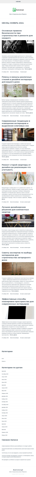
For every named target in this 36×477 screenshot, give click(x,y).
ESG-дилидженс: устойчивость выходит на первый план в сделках (16, 459)
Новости (4, 361)
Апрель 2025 (4, 387)
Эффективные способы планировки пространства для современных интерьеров (18, 301)
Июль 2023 (4, 418)
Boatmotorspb (18, 470)
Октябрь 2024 (5, 401)
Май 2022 (4, 429)
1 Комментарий (23, 71)
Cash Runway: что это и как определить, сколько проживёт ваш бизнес (17, 452)
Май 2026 (4, 371)
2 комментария (23, 159)
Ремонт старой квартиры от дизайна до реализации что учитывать (16, 167)
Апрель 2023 (4, 426)
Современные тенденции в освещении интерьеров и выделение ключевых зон (16, 123)
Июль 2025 (4, 379)
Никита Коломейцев (14, 71)
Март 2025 (4, 390)
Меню (18, 1)
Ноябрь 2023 (4, 410)
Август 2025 (4, 376)
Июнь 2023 (4, 421)
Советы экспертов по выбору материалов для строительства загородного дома (17, 256)
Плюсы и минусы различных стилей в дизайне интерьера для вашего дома (17, 79)
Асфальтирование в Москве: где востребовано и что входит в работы (17, 446)
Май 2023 (4, 424)
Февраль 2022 (5, 432)
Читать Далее (28, 69)
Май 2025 (4, 385)
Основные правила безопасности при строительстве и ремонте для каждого (17, 34)
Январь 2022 (4, 435)
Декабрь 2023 (5, 407)
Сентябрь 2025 (5, 374)
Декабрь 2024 (5, 396)
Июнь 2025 (4, 382)
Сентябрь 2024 (5, 404)
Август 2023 (4, 415)
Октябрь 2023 (5, 412)
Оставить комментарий (25, 115)
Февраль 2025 (5, 393)
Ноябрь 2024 (4, 399)
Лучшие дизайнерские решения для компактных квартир (15, 209)
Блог (3, 358)
